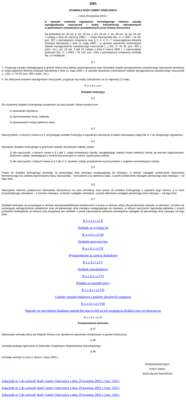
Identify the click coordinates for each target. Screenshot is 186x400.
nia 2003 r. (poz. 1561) (60, 381)
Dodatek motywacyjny (93, 241)
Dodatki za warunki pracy (93, 283)
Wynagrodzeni (92, 255)
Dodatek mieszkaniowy (93, 269)
